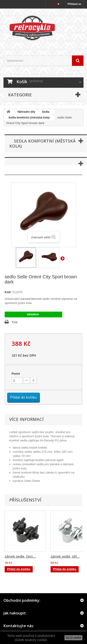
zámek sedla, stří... (65, 556)
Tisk (15, 322)
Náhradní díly (26, 111)
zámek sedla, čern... (20, 556)
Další (63, 258)
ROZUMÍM (73, 638)
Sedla (45, 111)
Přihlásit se (74, 4)
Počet (16, 373)
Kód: (8, 292)
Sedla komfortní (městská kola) (27, 117)
